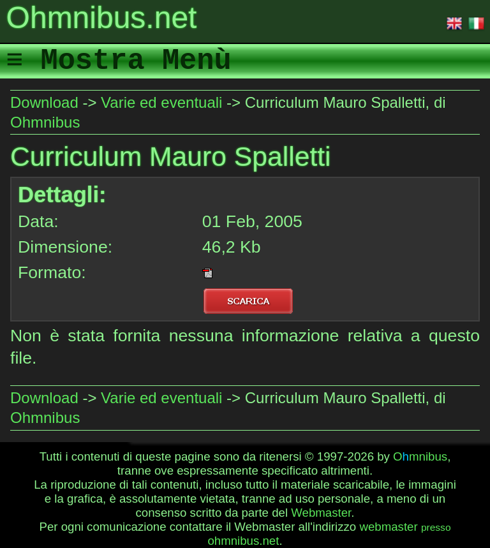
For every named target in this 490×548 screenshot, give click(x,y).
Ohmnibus (45, 122)
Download (44, 102)
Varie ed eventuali (161, 102)
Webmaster (321, 512)
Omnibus (420, 456)
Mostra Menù (135, 61)
